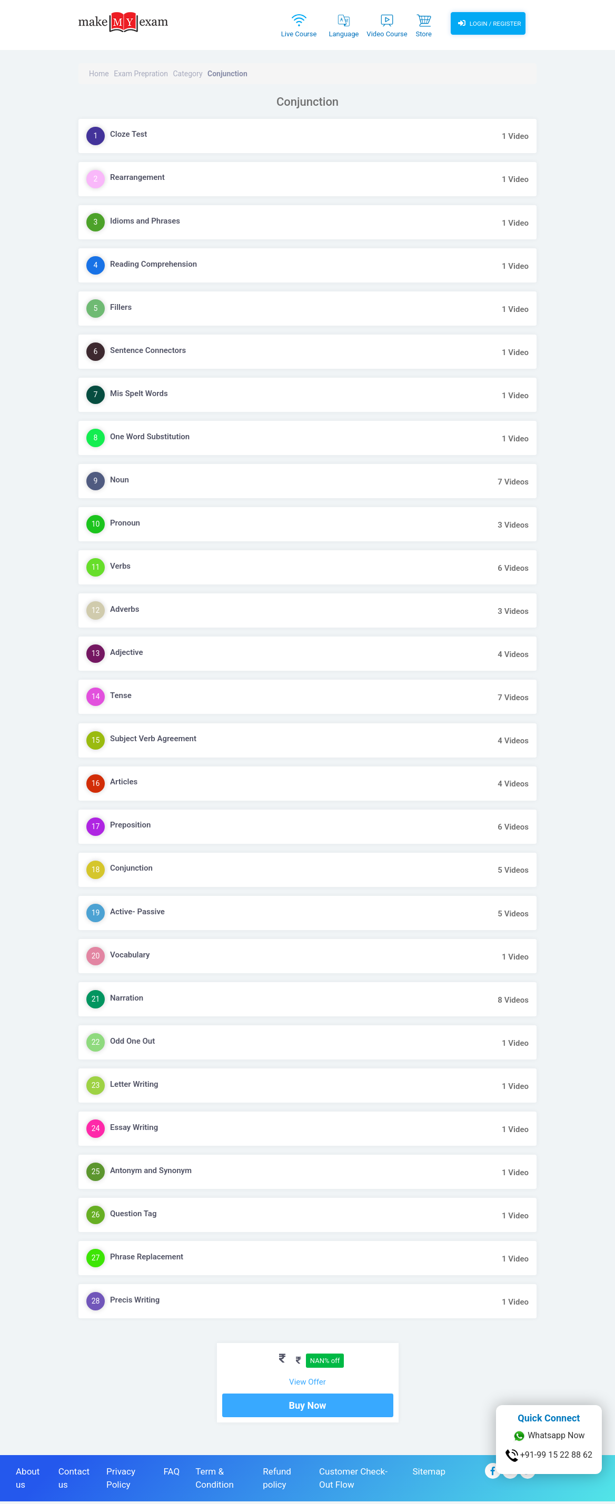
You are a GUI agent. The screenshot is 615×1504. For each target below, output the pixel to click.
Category (187, 73)
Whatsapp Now (548, 1436)
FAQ (172, 1474)
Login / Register (488, 23)
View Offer (307, 1382)
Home (99, 73)
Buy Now (307, 1408)
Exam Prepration (141, 73)
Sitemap (428, 1474)
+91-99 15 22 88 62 (548, 1455)
